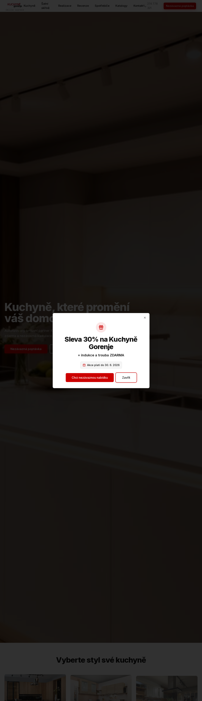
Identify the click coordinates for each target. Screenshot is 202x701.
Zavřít (126, 377)
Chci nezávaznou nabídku (90, 377)
